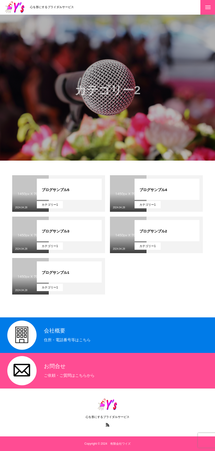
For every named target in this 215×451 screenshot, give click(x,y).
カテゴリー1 (50, 204)
